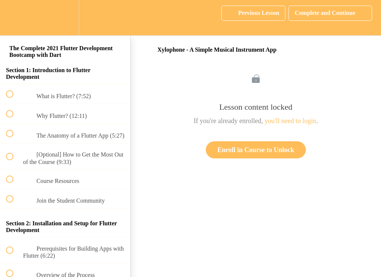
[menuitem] (65, 17)
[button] (14, 17)
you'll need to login (290, 121)
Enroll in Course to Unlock (255, 150)
